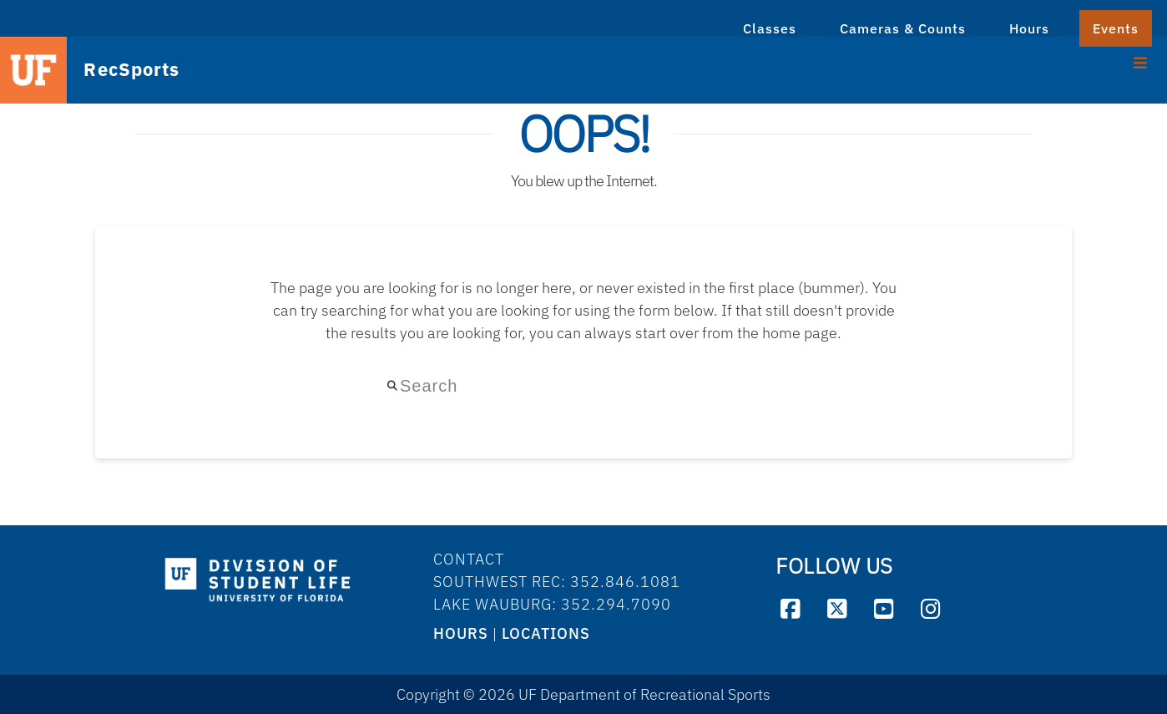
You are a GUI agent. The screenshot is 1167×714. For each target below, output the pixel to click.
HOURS (460, 633)
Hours (1029, 28)
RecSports (113, 70)
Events (1116, 28)
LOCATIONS (546, 633)
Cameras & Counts (903, 28)
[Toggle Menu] (1140, 61)
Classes (769, 28)
